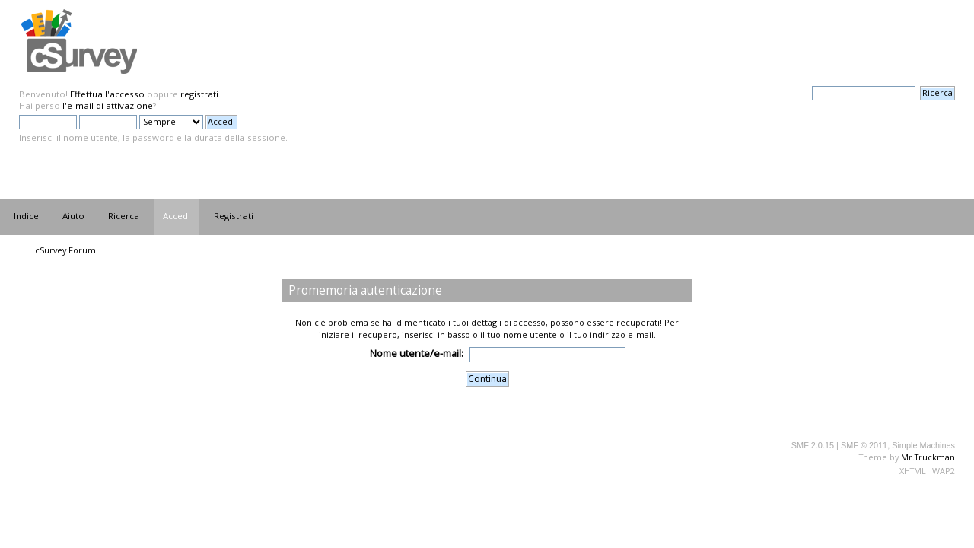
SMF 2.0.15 (812, 445)
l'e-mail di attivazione (107, 105)
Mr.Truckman (928, 457)
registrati (199, 94)
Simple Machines (923, 445)
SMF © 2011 (864, 445)
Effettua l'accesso (107, 94)
